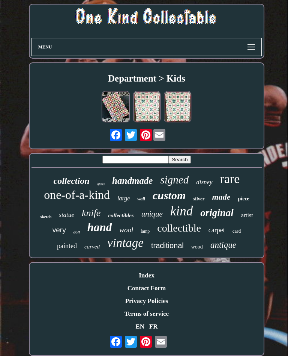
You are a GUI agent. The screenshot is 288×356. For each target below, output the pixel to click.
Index (146, 275)
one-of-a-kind (77, 194)
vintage (125, 243)
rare (230, 179)
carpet (216, 230)
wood (197, 247)
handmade (132, 181)
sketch (45, 216)
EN (139, 326)
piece (243, 198)
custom (169, 195)
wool (126, 230)
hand (99, 227)
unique (152, 213)
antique (223, 245)
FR (153, 326)
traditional (167, 245)
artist (247, 215)
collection (72, 181)
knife (91, 213)
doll (77, 232)
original (217, 212)
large (123, 198)
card (236, 231)
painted (67, 246)
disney (204, 182)
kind (181, 211)
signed (174, 180)
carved (92, 247)
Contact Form (147, 288)
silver (198, 198)
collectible (179, 228)
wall (141, 198)
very (59, 230)
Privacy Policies (146, 300)
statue (66, 214)
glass (101, 184)
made (221, 196)
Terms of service (146, 313)
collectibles (121, 215)
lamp (145, 231)
